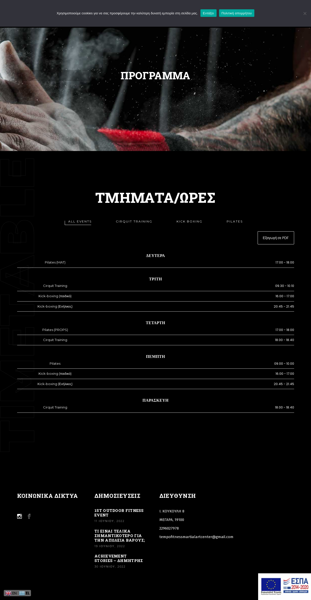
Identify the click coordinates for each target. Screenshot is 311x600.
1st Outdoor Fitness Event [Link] (119, 512)
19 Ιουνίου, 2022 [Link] (109, 546)
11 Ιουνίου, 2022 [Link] (109, 521)
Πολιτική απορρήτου (237, 13)
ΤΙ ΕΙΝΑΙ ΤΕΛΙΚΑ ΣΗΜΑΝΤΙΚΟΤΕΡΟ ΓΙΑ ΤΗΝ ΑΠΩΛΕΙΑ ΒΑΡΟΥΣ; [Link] (119, 536)
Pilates (235, 221)
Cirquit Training (134, 221)
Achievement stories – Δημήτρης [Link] (118, 558)
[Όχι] (304, 13)
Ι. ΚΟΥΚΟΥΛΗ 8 (171, 511)
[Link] (19, 516)
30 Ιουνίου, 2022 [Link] (110, 566)
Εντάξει (208, 13)
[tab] (80, 221)
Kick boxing (189, 221)
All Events (80, 221)
